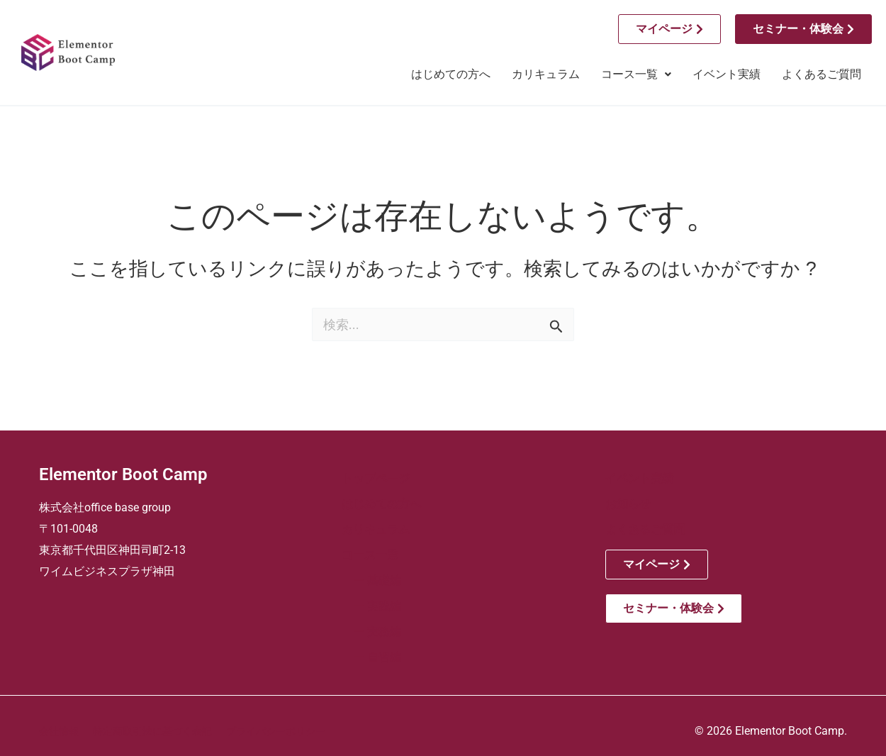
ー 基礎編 (371, 580)
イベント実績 (726, 74)
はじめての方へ (450, 74)
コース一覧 (636, 74)
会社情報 (59, 731)
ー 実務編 (371, 631)
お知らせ (628, 504)
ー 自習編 (371, 657)
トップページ (376, 478)
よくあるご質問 (821, 74)
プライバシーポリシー (275, 731)
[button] (636, 74)
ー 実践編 (371, 606)
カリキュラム (546, 74)
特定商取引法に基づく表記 (152, 731)
